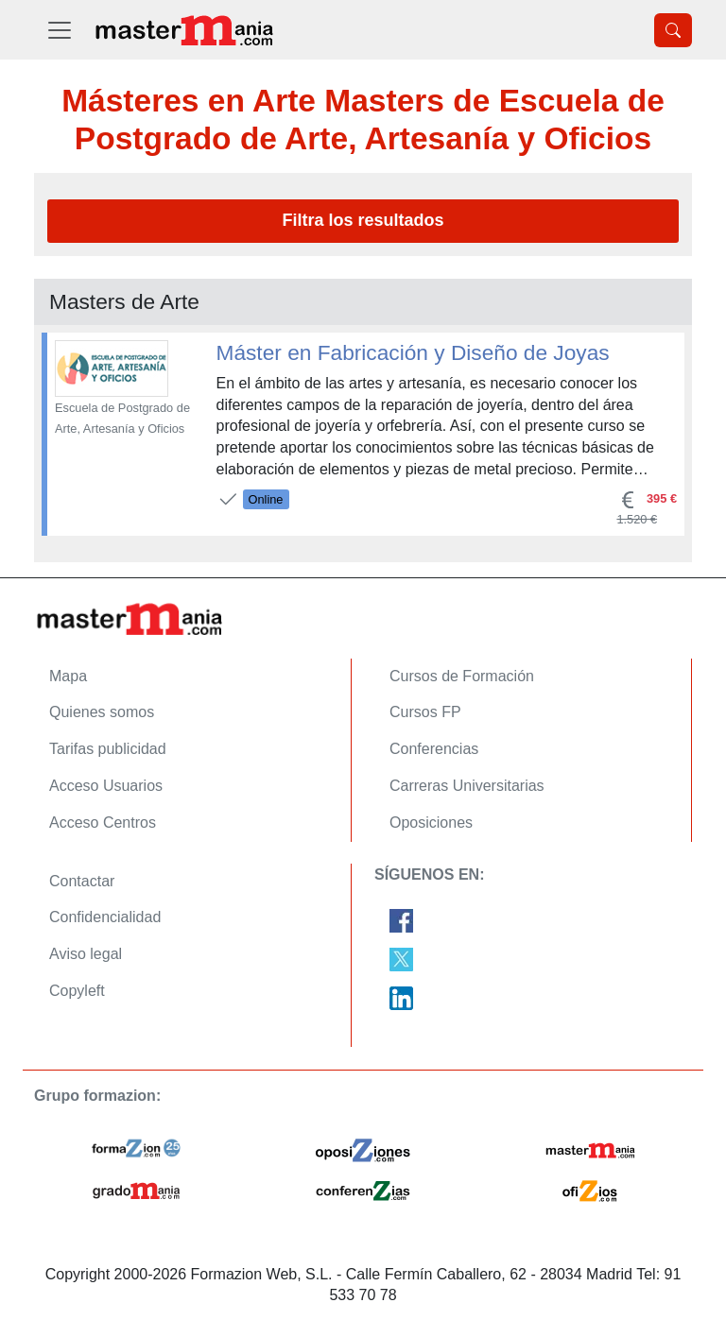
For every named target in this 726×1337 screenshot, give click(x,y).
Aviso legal (85, 954)
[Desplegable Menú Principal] (59, 30)
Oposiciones (431, 822)
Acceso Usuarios (106, 786)
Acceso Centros (102, 822)
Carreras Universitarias (466, 786)
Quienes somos (101, 712)
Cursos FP (425, 712)
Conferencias (433, 749)
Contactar (81, 881)
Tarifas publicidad (107, 749)
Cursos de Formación (461, 676)
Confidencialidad (105, 917)
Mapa (68, 676)
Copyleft (77, 991)
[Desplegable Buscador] (673, 30)
